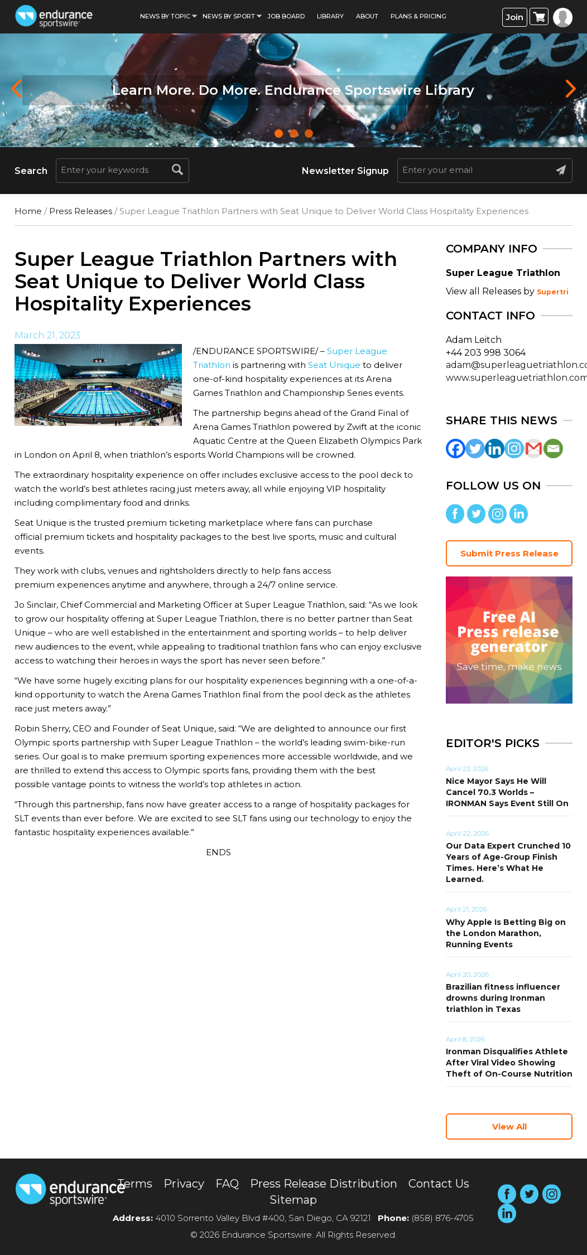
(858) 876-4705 (442, 1218)
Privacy (183, 1183)
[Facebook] (455, 448)
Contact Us (438, 1183)
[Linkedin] (494, 448)
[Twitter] (475, 448)
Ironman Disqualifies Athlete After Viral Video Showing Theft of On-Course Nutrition (509, 1062)
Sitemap (293, 1199)
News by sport (229, 16)
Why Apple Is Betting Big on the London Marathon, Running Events (506, 933)
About (367, 16)
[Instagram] (514, 448)
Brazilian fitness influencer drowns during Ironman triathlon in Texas (503, 998)
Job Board (286, 16)
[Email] (553, 448)
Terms (134, 1183)
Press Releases (80, 211)
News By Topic (165, 16)
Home (28, 211)
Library (330, 16)
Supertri (553, 292)
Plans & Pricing (418, 16)
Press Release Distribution (323, 1183)
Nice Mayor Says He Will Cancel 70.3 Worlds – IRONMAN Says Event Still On (507, 792)
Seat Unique (334, 365)
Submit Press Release (509, 553)
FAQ (227, 1183)
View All (509, 1126)
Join (514, 17)
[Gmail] (533, 448)
